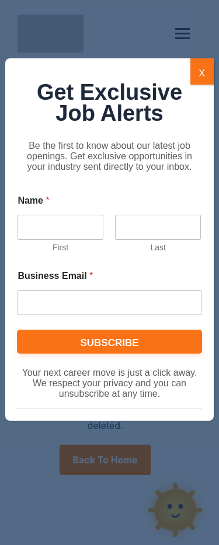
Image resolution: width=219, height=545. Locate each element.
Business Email (55, 276)
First (60, 247)
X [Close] (202, 73)
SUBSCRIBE (109, 342)
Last (158, 247)
